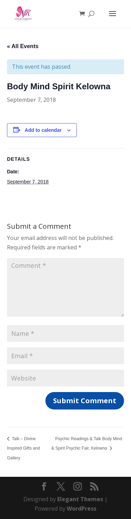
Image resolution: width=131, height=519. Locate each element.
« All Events (22, 46)
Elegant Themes (80, 499)
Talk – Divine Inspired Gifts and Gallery (23, 448)
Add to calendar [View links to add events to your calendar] (43, 130)
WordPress (81, 508)
